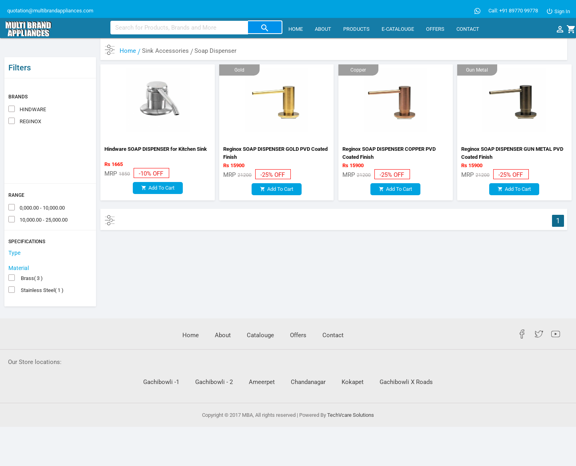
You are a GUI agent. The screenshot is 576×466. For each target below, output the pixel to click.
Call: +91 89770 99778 (513, 11)
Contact (467, 29)
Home (295, 29)
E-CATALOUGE (398, 29)
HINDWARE (32, 91)
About (323, 29)
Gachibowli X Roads (406, 364)
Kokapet (353, 364)
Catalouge (260, 317)
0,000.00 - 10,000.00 (41, 189)
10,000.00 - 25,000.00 (43, 201)
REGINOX (29, 103)
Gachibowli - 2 (214, 364)
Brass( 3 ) (30, 260)
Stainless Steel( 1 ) (41, 272)
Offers (435, 29)
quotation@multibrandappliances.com (49, 11)
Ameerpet (262, 364)
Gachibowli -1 (161, 364)
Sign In (558, 11)
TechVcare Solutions (350, 397)
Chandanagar (308, 364)
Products (356, 29)
